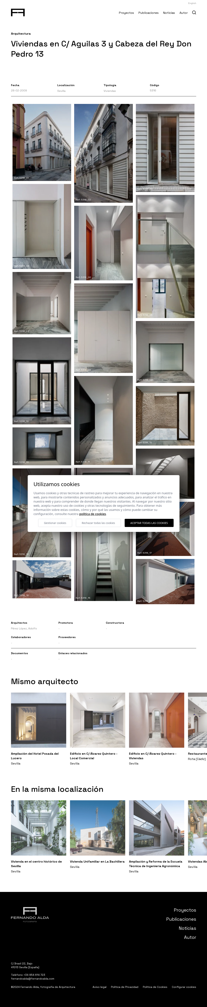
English (192, 3)
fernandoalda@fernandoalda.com (32, 978)
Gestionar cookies (55, 523)
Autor (183, 13)
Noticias (169, 13)
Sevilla (61, 91)
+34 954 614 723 (34, 975)
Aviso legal (99, 987)
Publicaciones (149, 13)
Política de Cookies (155, 987)
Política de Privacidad (124, 987)
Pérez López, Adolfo (24, 628)
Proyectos (126, 13)
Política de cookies (92, 514)
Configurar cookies (184, 987)
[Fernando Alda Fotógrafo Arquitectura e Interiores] (18, 11)
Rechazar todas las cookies (98, 523)
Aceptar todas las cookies (149, 523)
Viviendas (110, 91)
